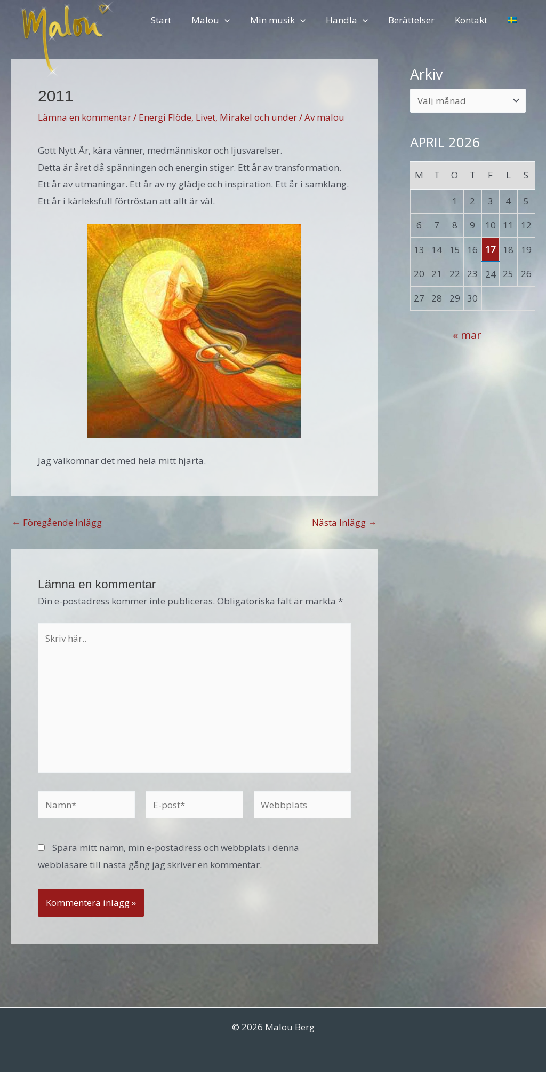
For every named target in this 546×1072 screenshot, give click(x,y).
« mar (467, 334)
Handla (354, 20)
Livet (205, 117)
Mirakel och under (258, 117)
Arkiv (426, 74)
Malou (222, 20)
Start (174, 20)
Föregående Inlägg (57, 522)
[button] (235, 20)
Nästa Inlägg (344, 522)
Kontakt (474, 20)
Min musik (287, 20)
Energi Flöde (165, 117)
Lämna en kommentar (84, 117)
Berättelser (417, 20)
